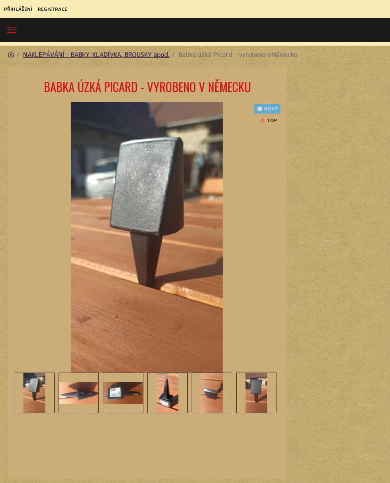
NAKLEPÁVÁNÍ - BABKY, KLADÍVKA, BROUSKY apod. (96, 54)
